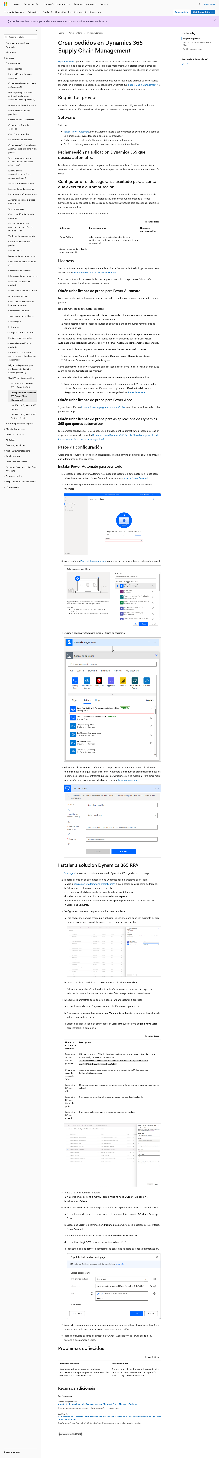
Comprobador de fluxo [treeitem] (18, 310)
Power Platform (75, 32)
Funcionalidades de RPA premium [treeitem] (19, 112)
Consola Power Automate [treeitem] (20, 270)
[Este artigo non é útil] (187, 64)
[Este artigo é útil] (183, 64)
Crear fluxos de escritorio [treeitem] (19, 134)
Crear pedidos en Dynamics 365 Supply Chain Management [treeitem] (23, 396)
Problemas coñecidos (192, 49)
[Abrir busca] (199, 4)
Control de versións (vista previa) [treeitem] (20, 243)
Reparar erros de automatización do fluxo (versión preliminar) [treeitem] (19, 174)
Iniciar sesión (209, 3)
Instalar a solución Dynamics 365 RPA (198, 43)
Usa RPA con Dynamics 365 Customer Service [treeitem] (23, 416)
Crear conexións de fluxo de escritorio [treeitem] (21, 216)
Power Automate (95, 32)
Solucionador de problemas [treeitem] (20, 316)
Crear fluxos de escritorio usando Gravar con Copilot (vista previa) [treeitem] (20, 161)
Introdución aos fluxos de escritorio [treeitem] (20, 76)
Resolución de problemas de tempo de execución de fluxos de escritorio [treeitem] (22, 356)
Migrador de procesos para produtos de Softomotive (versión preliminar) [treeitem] (20, 369)
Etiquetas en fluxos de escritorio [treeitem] (22, 276)
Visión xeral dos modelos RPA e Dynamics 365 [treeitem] (22, 385)
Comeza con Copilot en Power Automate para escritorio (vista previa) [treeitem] (22, 149)
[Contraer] (36, 30)
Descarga (68, 873)
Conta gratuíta (181, 12)
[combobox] (20, 36)
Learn (61, 32)
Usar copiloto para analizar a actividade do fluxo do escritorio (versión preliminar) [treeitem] (21, 96)
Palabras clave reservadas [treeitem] (20, 337)
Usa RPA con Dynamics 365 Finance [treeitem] (23, 407)
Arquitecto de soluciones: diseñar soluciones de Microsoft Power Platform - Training (97, 1404)
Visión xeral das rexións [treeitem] (16, 461)
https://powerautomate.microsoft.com (93, 883)
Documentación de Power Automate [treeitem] (18, 45)
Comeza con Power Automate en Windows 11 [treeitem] (22, 85)
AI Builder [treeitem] (10, 439)
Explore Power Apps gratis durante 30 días (103, 407)
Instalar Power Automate (76, 131)
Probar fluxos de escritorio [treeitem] (20, 139)
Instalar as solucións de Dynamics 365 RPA (94, 272)
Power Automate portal (92, 560)
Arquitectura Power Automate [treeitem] (22, 105)
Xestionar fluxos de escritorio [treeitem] (21, 236)
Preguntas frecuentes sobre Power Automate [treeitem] (21, 469)
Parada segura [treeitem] (14, 321)
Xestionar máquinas (128, 779)
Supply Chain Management (142, 84)
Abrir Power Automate (203, 12)
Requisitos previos (191, 38)
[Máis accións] (158, 33)
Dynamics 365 (65, 61)
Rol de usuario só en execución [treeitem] (22, 194)
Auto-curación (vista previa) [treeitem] (21, 183)
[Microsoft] (5, 4)
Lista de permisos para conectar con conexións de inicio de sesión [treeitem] (20, 227)
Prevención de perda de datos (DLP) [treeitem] (22, 263)
